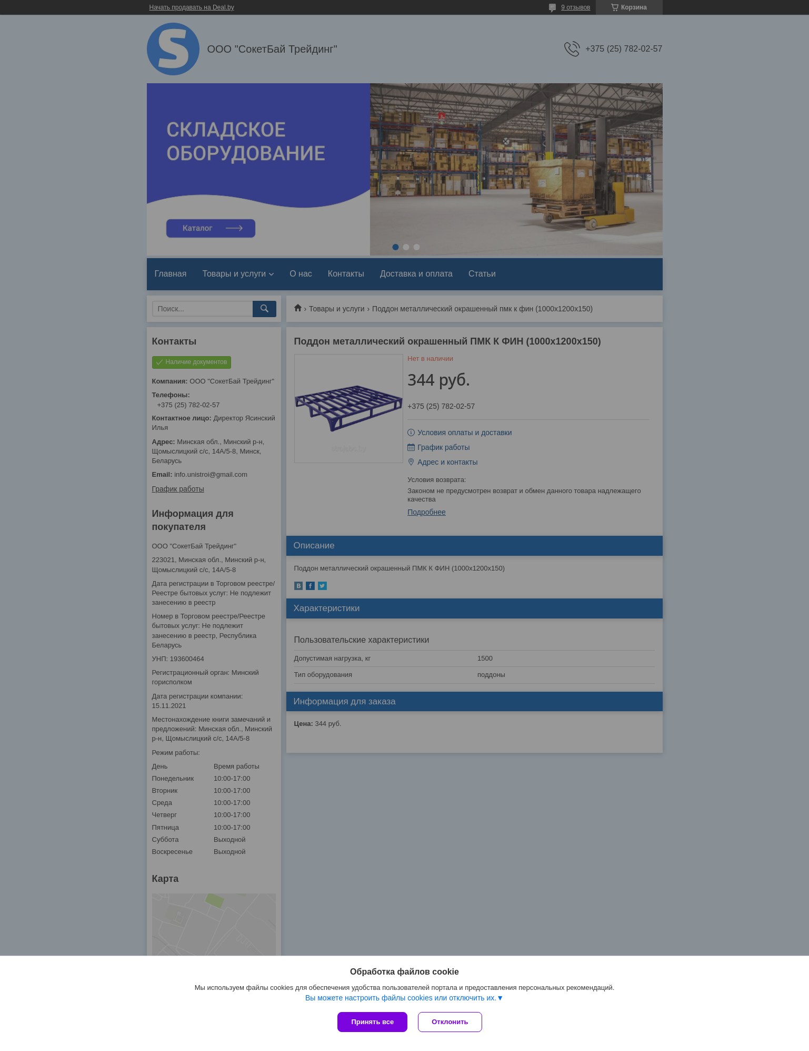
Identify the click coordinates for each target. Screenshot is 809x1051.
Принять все (372, 1022)
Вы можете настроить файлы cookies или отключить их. (400, 998)
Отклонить (450, 1022)
